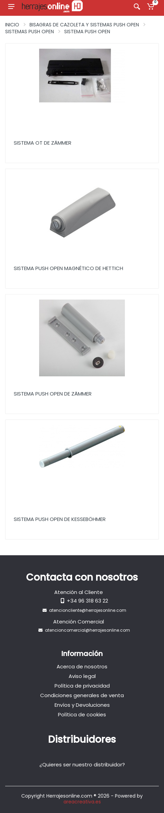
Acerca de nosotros (82, 666)
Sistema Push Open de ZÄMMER (53, 393)
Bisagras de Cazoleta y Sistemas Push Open (84, 24)
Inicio (12, 24)
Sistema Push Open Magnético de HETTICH (68, 268)
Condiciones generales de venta (82, 695)
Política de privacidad (82, 685)
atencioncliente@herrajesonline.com (87, 610)
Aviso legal (82, 676)
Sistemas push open (29, 31)
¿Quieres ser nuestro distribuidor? (82, 764)
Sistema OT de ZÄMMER (42, 142)
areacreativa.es (82, 801)
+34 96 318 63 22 (87, 600)
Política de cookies (82, 714)
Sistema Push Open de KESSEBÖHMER (60, 519)
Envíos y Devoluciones (82, 704)
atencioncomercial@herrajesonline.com (87, 630)
